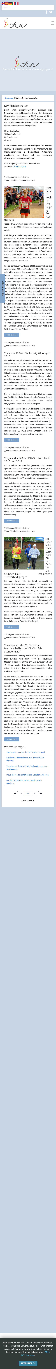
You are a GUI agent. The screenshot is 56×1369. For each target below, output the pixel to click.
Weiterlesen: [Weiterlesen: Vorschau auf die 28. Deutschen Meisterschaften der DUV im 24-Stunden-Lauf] (11, 739)
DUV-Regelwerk (19, 167)
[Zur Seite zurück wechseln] (21, 793)
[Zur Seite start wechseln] (15, 793)
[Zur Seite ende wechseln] (40, 793)
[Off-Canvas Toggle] (52, 23)
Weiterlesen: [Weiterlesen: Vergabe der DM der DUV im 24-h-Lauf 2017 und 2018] (11, 521)
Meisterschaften (22, 177)
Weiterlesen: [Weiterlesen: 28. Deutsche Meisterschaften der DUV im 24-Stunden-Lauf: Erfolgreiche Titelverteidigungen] (11, 627)
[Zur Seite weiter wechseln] (34, 793)
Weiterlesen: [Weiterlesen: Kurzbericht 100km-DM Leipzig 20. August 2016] (11, 335)
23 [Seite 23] (28, 793)
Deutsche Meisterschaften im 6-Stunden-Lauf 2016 (27, 775)
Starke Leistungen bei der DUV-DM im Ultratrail (25, 752)
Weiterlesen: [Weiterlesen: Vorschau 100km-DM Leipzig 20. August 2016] (11, 440)
